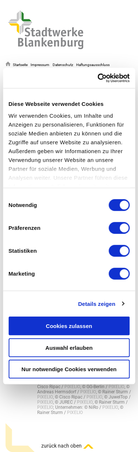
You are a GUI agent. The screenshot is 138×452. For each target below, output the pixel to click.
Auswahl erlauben (68, 347)
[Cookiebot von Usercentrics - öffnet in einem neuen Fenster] (98, 78)
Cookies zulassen (69, 326)
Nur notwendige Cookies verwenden (68, 369)
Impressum (40, 65)
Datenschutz (63, 65)
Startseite (20, 65)
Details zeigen (96, 303)
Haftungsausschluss (93, 65)
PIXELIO (72, 386)
